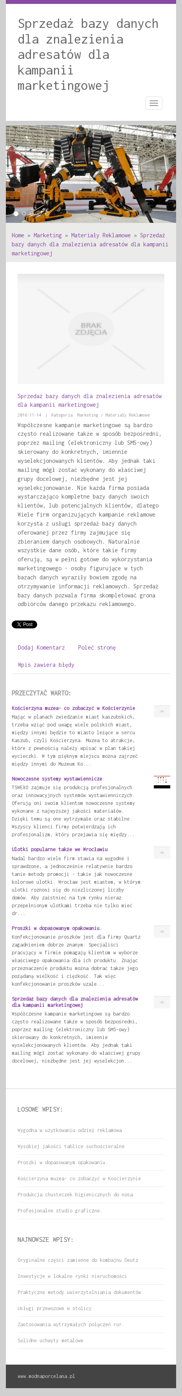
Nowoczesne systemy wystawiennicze (57, 779)
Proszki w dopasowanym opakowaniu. (57, 928)
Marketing (48, 235)
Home (18, 235)
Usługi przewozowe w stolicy (55, 1308)
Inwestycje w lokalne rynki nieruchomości (72, 1276)
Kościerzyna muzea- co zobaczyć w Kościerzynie (73, 708)
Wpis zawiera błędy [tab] (46, 664)
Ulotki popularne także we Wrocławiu (60, 849)
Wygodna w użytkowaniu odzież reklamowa (70, 1130)
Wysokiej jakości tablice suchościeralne (71, 1146)
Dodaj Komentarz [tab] (41, 647)
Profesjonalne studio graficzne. (60, 1211)
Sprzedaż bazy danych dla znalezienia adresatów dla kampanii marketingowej (90, 244)
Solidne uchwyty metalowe (50, 1340)
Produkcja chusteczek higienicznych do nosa (75, 1195)
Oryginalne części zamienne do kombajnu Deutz (78, 1260)
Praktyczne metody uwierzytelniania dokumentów (79, 1292)
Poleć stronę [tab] (97, 647)
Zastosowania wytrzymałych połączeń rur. (71, 1324)
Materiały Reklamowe (101, 235)
